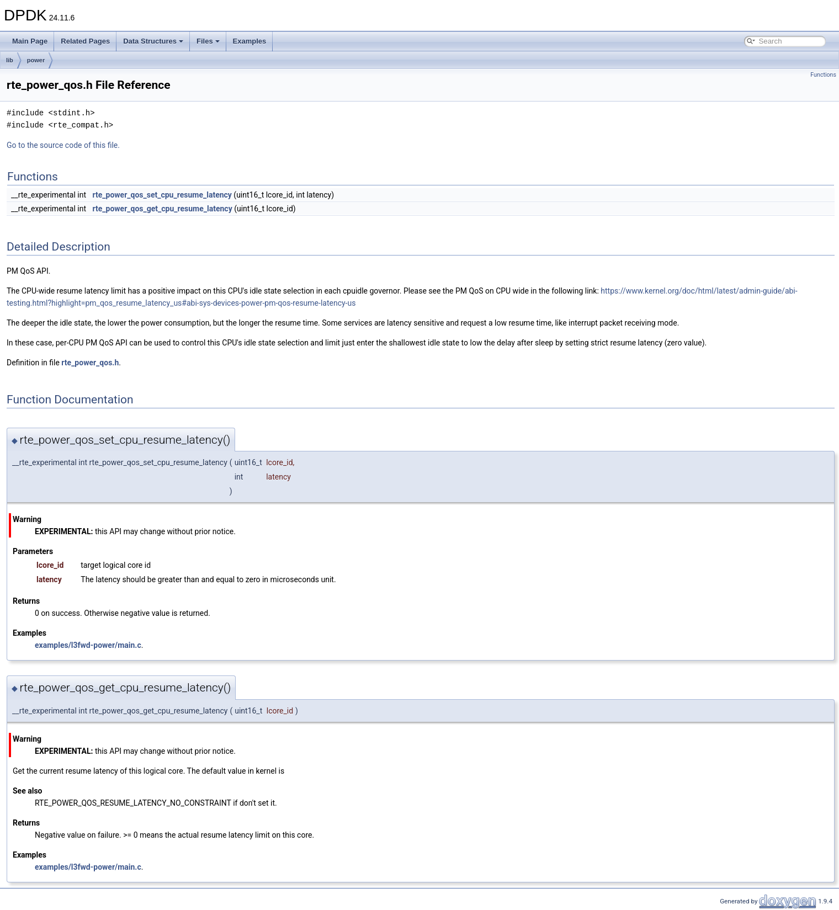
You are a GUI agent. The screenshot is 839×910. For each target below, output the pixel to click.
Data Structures (153, 41)
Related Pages (85, 41)
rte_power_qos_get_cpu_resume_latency (162, 208)
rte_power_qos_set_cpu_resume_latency (162, 194)
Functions (823, 74)
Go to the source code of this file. (63, 145)
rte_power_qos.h (90, 362)
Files (208, 41)
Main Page (29, 41)
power (36, 60)
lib (9, 60)
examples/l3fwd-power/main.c (88, 645)
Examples (250, 41)
